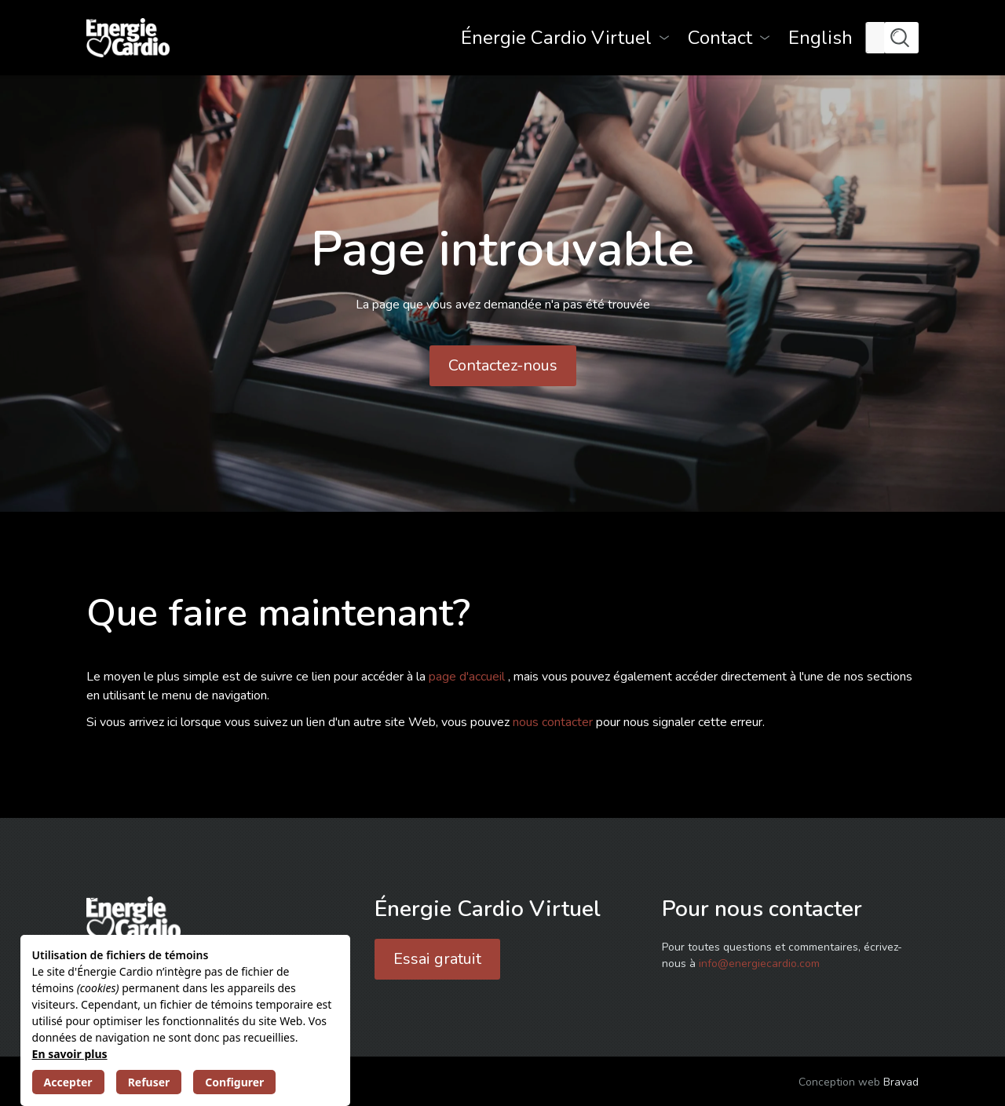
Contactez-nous (502, 365)
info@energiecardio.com (759, 963)
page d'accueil (468, 676)
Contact (720, 37)
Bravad (901, 1082)
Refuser (149, 1082)
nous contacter (554, 722)
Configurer (234, 1082)
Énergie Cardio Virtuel (556, 37)
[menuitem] (820, 38)
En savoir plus (70, 1053)
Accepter (68, 1082)
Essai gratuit (437, 958)
